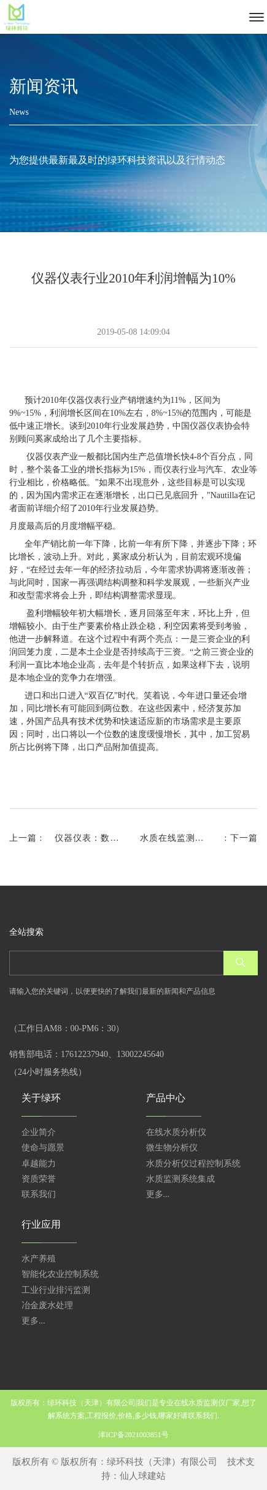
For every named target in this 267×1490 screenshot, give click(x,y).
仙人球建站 (143, 1476)
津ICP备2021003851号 (133, 1434)
